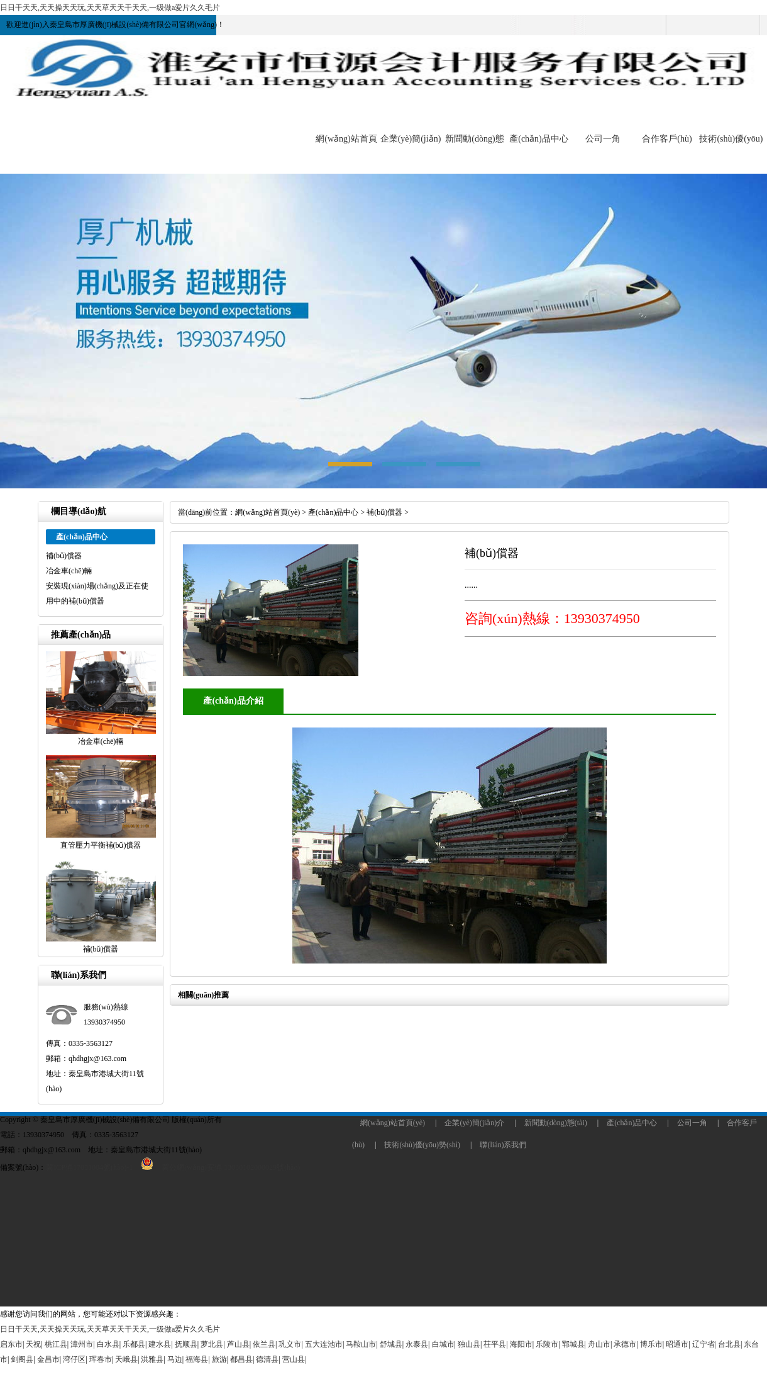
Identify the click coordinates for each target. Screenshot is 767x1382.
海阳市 (521, 1344)
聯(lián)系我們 (503, 1144)
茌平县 (494, 1344)
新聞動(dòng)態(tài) (555, 1122)
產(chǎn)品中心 (538, 138)
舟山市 (599, 1344)
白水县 (108, 1344)
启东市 (11, 1344)
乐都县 (134, 1344)
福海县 (196, 1359)
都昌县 (241, 1359)
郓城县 (573, 1344)
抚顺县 (186, 1344)
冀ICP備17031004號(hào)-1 (89, 1167)
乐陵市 (547, 1344)
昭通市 (677, 1344)
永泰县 (417, 1344)
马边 (174, 1359)
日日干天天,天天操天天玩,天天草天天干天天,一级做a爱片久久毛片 (110, 7)
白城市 (443, 1344)
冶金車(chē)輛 (69, 570)
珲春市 (100, 1359)
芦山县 (238, 1344)
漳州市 (81, 1344)
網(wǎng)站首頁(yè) (267, 512)
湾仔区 (74, 1359)
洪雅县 (152, 1359)
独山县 (469, 1344)
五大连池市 (324, 1344)
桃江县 (56, 1344)
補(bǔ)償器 (64, 555)
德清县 (267, 1359)
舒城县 (391, 1344)
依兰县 (264, 1344)
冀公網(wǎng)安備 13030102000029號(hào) (216, 1167)
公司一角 (603, 138)
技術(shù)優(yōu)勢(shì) (422, 1144)
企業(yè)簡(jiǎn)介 (474, 1122)
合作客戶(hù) (667, 138)
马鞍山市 (361, 1344)
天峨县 (126, 1359)
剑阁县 (22, 1359)
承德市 (625, 1344)
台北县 (729, 1344)
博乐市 (651, 1344)
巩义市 (290, 1344)
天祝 (33, 1344)
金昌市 (48, 1359)
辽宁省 (703, 1344)
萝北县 (212, 1344)
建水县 (159, 1344)
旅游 (219, 1359)
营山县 (293, 1359)
